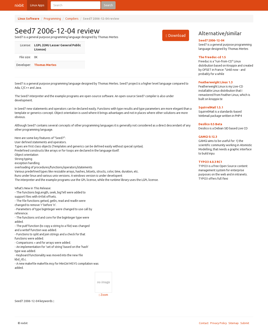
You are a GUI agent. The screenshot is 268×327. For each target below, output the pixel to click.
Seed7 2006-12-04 (211, 40)
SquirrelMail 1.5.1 (210, 107)
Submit (244, 323)
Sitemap (233, 323)
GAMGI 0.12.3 (207, 136)
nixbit (19, 5)
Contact (204, 323)
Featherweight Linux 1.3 (215, 82)
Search (108, 5)
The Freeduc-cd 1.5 (212, 57)
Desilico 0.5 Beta (210, 124)
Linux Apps (37, 5)
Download (176, 35)
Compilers (72, 18)
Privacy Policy (218, 323)
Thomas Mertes (45, 65)
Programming (52, 18)
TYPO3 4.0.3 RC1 (210, 162)
